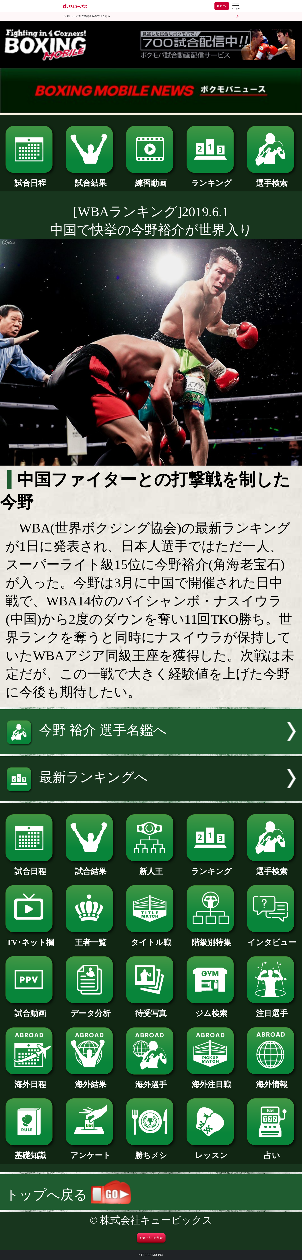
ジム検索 (211, 1009)
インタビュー (271, 938)
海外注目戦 (211, 1080)
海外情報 (271, 1080)
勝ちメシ (151, 1151)
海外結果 (90, 1080)
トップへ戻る (68, 1194)
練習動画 (151, 179)
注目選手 (271, 1009)
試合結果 (90, 179)
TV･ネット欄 (30, 938)
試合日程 (30, 179)
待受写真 (151, 1009)
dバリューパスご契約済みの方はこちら (87, 16)
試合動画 (30, 1009)
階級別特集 (211, 938)
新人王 (151, 867)
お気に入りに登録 (151, 1238)
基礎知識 (30, 1151)
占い (271, 1151)
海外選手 (151, 1081)
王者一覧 (90, 938)
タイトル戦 (151, 938)
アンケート (90, 1151)
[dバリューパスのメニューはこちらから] (235, 7)
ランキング (211, 179)
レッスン (211, 1151)
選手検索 (271, 179)
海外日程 (30, 1080)
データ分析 (90, 1009)
